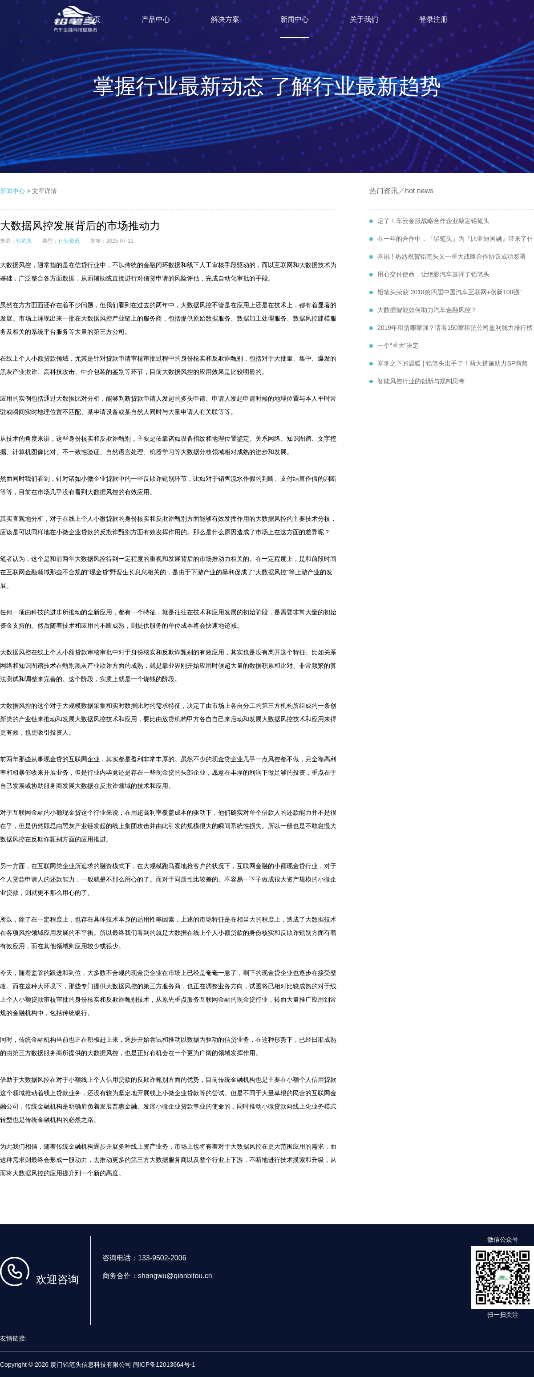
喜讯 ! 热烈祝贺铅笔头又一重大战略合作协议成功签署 (447, 256)
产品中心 (156, 19)
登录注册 (433, 19)
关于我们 (364, 19)
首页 (93, 19)
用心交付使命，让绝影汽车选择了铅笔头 (429, 274)
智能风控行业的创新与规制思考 (417, 381)
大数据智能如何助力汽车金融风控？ (423, 309)
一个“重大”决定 (394, 345)
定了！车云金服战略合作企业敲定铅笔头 (429, 220)
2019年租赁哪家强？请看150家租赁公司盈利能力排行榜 (451, 327)
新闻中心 (294, 19)
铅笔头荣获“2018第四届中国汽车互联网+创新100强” (445, 292)
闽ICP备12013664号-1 (164, 1364)
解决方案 (225, 19)
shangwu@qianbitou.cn (175, 1276)
